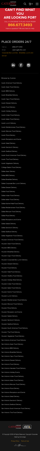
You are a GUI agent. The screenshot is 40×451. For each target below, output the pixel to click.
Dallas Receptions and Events (11, 220)
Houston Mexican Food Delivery (12, 304)
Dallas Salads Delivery (8, 224)
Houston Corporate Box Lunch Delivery (14, 260)
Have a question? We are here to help (20, 28)
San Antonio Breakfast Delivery (11, 352)
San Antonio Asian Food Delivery (12, 344)
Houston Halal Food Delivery (10, 272)
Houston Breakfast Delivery (10, 252)
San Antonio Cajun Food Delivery (12, 356)
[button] (31, 4)
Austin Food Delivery (8, 107)
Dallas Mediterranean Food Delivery (13, 208)
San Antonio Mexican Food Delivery (13, 384)
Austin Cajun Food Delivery (10, 99)
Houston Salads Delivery (9, 316)
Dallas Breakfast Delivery (9, 179)
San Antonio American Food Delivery (13, 340)
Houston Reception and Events (11, 312)
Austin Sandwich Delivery (9, 147)
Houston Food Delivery (9, 268)
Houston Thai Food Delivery (10, 332)
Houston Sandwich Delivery (10, 320)
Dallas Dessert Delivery (9, 187)
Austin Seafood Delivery (9, 151)
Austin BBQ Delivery (8, 91)
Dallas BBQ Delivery (8, 175)
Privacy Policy (15, 441)
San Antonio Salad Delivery (10, 396)
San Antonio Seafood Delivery (11, 404)
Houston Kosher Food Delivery (11, 292)
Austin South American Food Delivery (13, 155)
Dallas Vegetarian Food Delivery (12, 236)
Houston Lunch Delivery (9, 296)
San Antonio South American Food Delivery (15, 408)
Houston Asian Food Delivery (11, 244)
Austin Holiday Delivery (9, 111)
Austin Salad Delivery (8, 143)
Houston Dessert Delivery (9, 264)
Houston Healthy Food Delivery (11, 276)
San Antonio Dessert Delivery (11, 360)
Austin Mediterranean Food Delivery (13, 127)
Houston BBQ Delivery (8, 248)
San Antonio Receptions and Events (13, 392)
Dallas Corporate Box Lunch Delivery (13, 183)
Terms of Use (25, 441)
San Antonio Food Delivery (10, 364)
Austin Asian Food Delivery (10, 87)
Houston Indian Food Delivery (11, 284)
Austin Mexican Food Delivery (11, 131)
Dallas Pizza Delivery (8, 216)
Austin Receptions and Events (11, 139)
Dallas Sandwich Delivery (9, 228)
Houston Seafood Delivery (10, 324)
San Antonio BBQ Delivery (10, 348)
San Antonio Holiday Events (10, 372)
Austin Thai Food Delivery (9, 159)
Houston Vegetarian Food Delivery (12, 336)
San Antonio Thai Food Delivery (11, 412)
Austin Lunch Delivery (8, 123)
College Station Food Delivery (11, 167)
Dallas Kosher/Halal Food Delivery (12, 204)
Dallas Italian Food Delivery (10, 200)
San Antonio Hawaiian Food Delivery (13, 368)
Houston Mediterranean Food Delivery (14, 300)
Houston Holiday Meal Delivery (11, 280)
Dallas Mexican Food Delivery (11, 212)
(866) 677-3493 (17, 47)
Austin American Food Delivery (11, 83)
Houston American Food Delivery (12, 240)
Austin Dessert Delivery (9, 103)
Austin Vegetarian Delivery (10, 163)
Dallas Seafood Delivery (9, 232)
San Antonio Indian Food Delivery (12, 376)
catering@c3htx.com (19, 50)
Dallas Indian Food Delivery (10, 195)
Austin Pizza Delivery (8, 135)
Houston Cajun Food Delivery (11, 256)
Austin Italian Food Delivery (10, 119)
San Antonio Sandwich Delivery (11, 400)
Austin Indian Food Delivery (10, 115)
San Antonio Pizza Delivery (10, 388)
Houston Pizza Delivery (9, 308)
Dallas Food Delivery (8, 191)
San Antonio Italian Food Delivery (12, 380)
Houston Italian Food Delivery (11, 288)
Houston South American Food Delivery (14, 328)
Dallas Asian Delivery (8, 171)
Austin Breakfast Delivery (9, 95)
